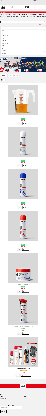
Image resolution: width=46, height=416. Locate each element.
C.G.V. (1, 395)
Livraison (25, 396)
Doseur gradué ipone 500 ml (23, 117)
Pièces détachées (5, 43)
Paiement (25, 395)
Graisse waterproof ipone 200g (23, 284)
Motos (3, 30)
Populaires (4, 75)
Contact (25, 398)
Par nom (10, 75)
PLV (2, 48)
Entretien (3, 45)
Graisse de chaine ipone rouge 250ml (23, 243)
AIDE (38, 4)
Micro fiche (4, 53)
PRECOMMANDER (26, 375)
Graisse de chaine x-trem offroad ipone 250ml (23, 326)
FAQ (24, 393)
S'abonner (3, 411)
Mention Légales (3, 398)
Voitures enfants (5, 35)
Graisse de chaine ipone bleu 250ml (23, 201)
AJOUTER (26, 123)
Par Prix (16, 75)
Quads (3, 33)
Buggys (3, 38)
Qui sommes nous (3, 393)
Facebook (43, 4)
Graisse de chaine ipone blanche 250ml (23, 159)
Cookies (1, 396)
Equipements (4, 50)
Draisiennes (4, 40)
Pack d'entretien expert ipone (23, 368)
